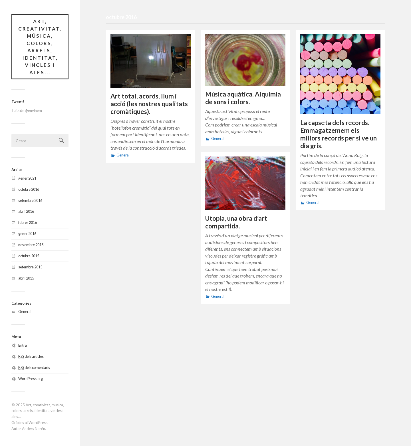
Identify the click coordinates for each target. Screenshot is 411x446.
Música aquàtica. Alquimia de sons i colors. (243, 98)
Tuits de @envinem (26, 110)
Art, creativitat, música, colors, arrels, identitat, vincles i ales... (40, 46)
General (24, 311)
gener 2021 (27, 178)
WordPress (38, 422)
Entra (22, 345)
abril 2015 (26, 278)
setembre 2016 (30, 200)
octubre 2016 (28, 189)
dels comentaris (34, 367)
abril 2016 (26, 211)
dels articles (31, 356)
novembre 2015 (30, 244)
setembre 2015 (30, 267)
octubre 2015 (28, 256)
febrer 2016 (27, 222)
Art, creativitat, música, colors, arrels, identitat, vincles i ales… (37, 411)
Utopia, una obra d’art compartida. (236, 222)
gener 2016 (27, 233)
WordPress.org (30, 378)
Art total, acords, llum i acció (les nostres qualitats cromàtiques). (149, 103)
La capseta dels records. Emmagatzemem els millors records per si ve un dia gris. (338, 134)
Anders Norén (33, 428)
